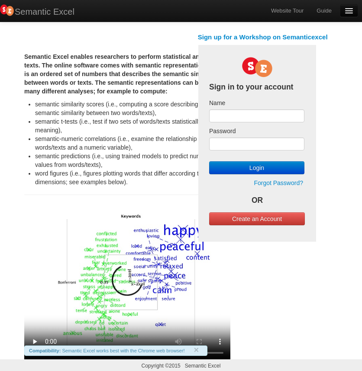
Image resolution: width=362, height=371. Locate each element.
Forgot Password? (278, 182)
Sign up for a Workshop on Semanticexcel (263, 37)
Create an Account (257, 218)
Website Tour (287, 10)
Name (217, 102)
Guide (324, 10)
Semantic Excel (44, 11)
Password (222, 131)
